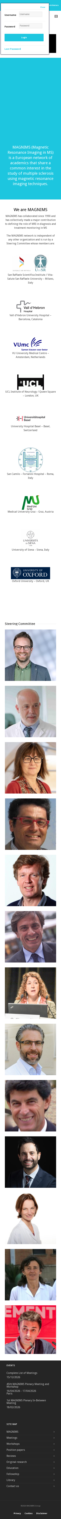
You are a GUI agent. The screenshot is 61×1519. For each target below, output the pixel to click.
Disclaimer (41, 1513)
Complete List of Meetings (22, 1373)
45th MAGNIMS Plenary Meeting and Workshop (28, 1385)
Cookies (29, 1513)
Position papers (16, 1449)
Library (11, 1480)
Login (24, 37)
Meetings (12, 1437)
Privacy (17, 1513)
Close (42, 7)
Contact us (13, 1486)
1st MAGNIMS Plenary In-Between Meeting (26, 1402)
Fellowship (13, 1474)
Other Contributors (50, 5)
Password (10, 26)
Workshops (13, 1443)
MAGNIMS (12, 1431)
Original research (17, 1461)
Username (10, 15)
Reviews (11, 1455)
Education (12, 1468)
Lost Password (13, 49)
